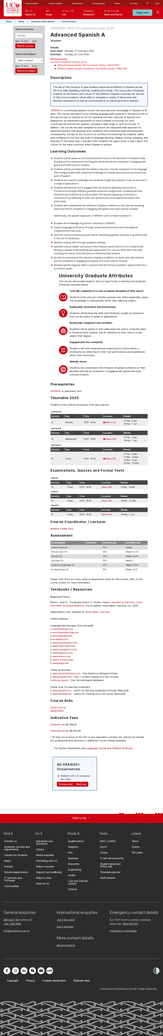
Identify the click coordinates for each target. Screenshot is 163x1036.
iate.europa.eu (60, 680)
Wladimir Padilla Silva (61, 528)
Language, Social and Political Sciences (109, 748)
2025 (25, 41)
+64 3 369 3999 (12, 923)
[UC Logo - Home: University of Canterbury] (13, 8)
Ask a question (65, 926)
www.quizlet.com (62, 690)
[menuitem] (30, 13)
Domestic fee (57, 724)
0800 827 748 (11, 919)
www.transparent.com (65, 649)
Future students (32, 3)
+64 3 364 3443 (66, 919)
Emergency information (123, 930)
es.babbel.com (60, 639)
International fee (59, 730)
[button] (142, 13)
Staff (157, 3)
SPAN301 (55, 110)
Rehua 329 (111, 422)
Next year (81, 784)
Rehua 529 (111, 439)
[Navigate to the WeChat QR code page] (32, 970)
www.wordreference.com (66, 673)
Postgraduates (98, 3)
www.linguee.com (62, 676)
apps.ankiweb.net (62, 693)
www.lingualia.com (62, 635)
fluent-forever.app (63, 659)
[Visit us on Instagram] (15, 970)
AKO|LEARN (56, 710)
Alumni (117, 3)
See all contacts (66, 945)
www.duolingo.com (63, 629)
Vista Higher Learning (97, 611)
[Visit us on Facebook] (6, 970)
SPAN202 (55, 391)
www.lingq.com (61, 663)
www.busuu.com (62, 656)
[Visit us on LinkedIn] (23, 970)
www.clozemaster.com (65, 642)
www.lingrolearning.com (66, 632)
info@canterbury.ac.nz (16, 930)
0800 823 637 (130, 923)
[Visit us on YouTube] (41, 970)
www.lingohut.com (63, 652)
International (77, 3)
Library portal (57, 707)
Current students (55, 3)
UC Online (134, 3)
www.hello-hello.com (64, 646)
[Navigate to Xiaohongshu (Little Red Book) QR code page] (49, 970)
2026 (34, 41)
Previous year (66, 784)
